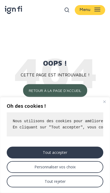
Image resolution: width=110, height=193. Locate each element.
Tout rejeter (55, 181)
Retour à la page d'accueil (55, 90)
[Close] (104, 101)
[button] (90, 10)
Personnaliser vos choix (55, 166)
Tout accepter (55, 152)
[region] (55, 145)
